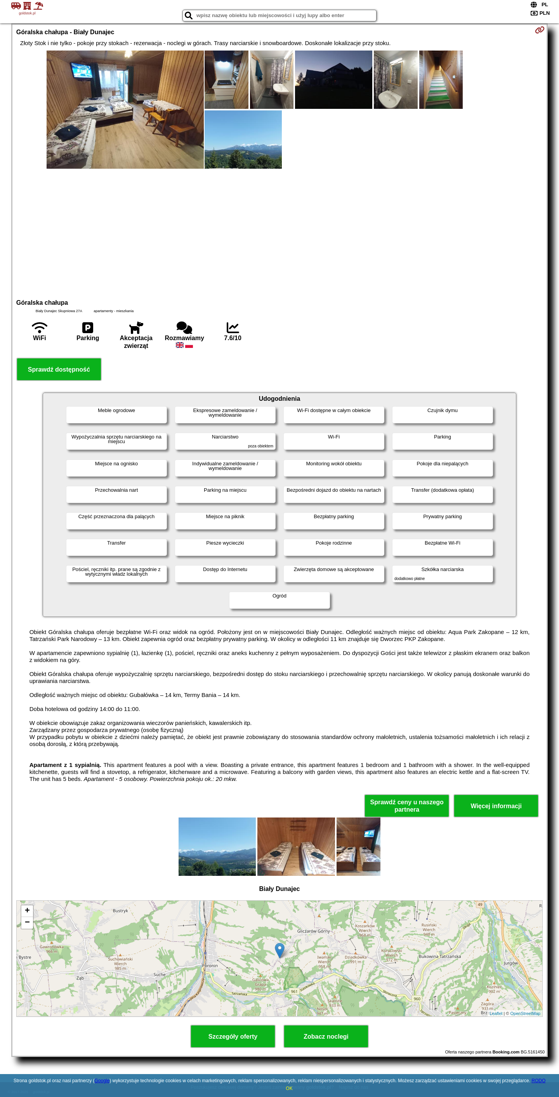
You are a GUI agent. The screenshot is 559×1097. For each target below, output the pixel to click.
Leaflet (496, 1013)
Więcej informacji (495, 806)
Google (101, 1080)
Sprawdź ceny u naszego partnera (406, 806)
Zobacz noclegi (326, 1036)
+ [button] (27, 911)
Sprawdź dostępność (59, 369)
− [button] (27, 923)
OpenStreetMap (525, 1013)
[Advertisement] (279, 232)
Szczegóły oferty (232, 1036)
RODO (538, 1080)
